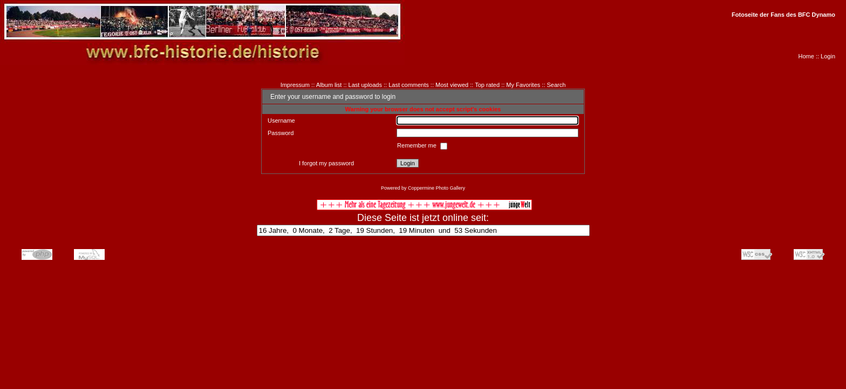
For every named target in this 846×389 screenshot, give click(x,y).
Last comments (408, 85)
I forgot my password (326, 163)
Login (828, 56)
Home (806, 56)
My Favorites (523, 85)
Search (556, 85)
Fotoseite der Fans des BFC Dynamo (783, 14)
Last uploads (365, 85)
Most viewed (451, 85)
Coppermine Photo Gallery (436, 188)
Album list (329, 85)
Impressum (295, 85)
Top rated (487, 85)
